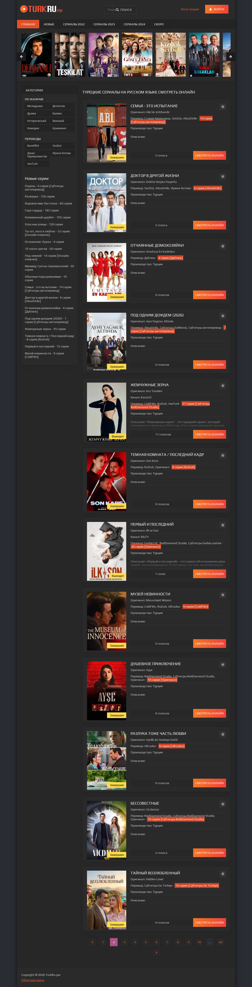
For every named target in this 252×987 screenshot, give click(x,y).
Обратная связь (32, 980)
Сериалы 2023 (104, 24)
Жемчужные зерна (150, 384)
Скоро (159, 24)
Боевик (57, 113)
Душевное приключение (156, 663)
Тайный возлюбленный (155, 873)
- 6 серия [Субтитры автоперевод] (44, 187)
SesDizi (57, 145)
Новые (49, 24)
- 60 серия (48, 203)
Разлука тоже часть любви (158, 733)
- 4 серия (44, 241)
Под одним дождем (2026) (157, 315)
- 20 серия (43, 248)
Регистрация (190, 9)
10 (199, 942)
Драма (31, 113)
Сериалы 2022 (74, 24)
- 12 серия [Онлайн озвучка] (47, 232)
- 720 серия (44, 224)
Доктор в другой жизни (155, 175)
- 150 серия (40, 196)
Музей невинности (150, 594)
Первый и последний (152, 524)
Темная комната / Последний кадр (167, 454)
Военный (58, 120)
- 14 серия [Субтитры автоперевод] (48, 288)
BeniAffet (33, 145)
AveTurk (32, 163)
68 (220, 942)
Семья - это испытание (154, 106)
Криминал (59, 128)
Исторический (36, 120)
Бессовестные (145, 803)
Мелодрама (35, 106)
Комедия (33, 128)
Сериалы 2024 (134, 24)
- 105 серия (48, 217)
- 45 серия (45, 329)
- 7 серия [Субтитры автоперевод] (46, 320)
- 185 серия (42, 210)
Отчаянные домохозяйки (157, 245)
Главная (28, 24)
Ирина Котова (62, 153)
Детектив (59, 106)
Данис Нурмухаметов (37, 154)
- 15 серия (47, 346)
